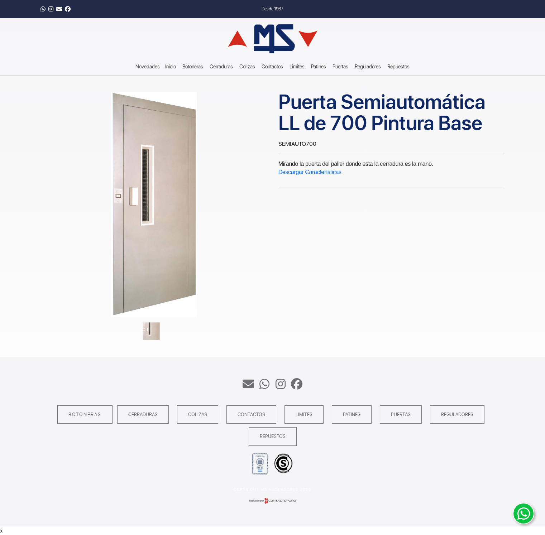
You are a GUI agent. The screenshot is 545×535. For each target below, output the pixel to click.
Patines (318, 66)
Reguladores (368, 66)
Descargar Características (309, 172)
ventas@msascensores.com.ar (248, 384)
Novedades (147, 66)
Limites (297, 66)
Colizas (247, 66)
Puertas (340, 66)
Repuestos (398, 66)
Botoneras (192, 66)
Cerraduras (221, 66)
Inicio (170, 66)
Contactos (272, 66)
